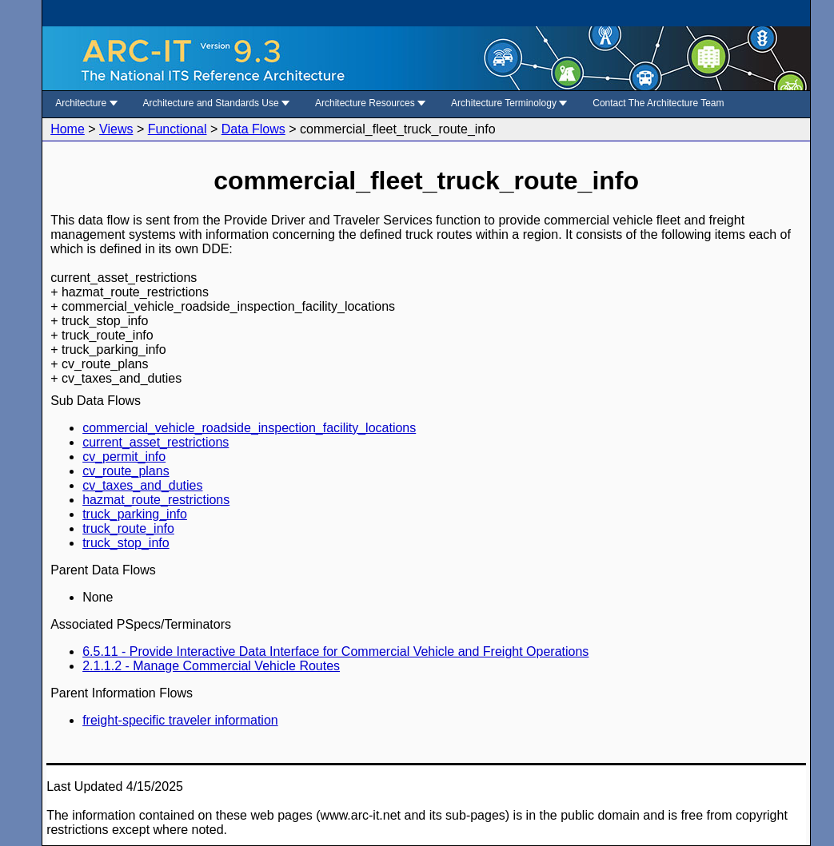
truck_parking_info (134, 514)
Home (67, 129)
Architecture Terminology (509, 103)
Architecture (86, 103)
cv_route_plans (126, 471)
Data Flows (253, 129)
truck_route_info (128, 528)
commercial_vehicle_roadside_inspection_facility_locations (249, 428)
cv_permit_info (124, 456)
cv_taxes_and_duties (142, 485)
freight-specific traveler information (180, 720)
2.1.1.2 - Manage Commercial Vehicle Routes (211, 666)
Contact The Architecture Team (658, 103)
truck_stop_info (126, 543)
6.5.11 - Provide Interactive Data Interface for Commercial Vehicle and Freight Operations (335, 651)
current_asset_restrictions (155, 442)
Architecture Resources (370, 103)
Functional (177, 129)
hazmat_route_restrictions (155, 499)
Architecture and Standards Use (216, 103)
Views (116, 129)
